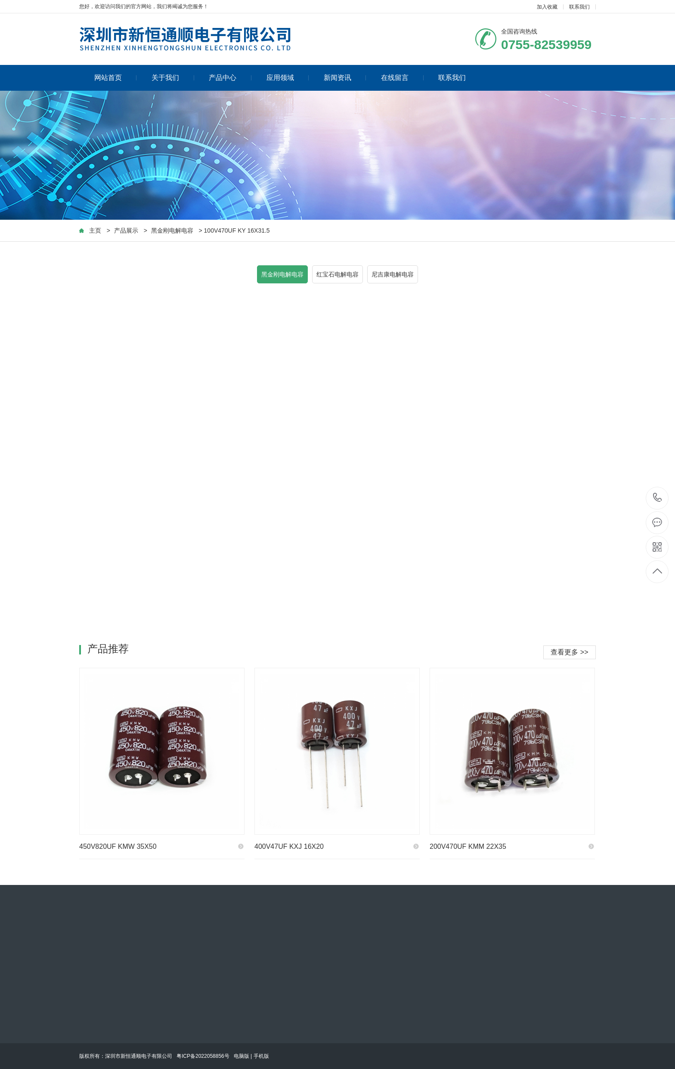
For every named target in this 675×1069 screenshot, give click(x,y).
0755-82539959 (657, 498)
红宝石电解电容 (337, 274)
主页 (95, 230)
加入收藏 (547, 7)
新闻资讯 (345, 77)
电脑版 (241, 1056)
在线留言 (402, 77)
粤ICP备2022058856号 (202, 1056)
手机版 (261, 1056)
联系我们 (579, 7)
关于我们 (173, 77)
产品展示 (126, 230)
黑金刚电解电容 (172, 230)
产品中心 (230, 77)
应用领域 (287, 77)
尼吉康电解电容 (393, 274)
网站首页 (115, 77)
